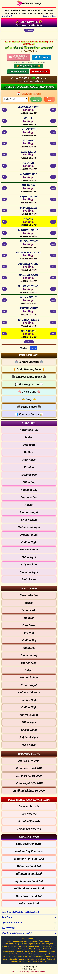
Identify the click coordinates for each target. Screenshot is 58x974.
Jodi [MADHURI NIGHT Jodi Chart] (4, 233)
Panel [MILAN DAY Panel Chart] (53, 188)
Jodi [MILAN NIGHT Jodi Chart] (4, 300)
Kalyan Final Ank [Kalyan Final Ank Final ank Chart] (29, 903)
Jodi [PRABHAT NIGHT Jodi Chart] (4, 266)
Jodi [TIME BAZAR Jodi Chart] (4, 154)
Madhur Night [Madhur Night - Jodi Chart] (29, 542)
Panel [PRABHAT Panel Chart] (53, 166)
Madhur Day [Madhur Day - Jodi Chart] (29, 474)
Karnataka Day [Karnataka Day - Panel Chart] (29, 595)
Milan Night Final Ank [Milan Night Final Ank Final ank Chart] (29, 873)
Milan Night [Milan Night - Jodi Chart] (29, 557)
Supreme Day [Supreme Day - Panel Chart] (29, 662)
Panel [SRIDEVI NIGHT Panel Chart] (53, 244)
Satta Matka (42, 961)
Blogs (29, 399)
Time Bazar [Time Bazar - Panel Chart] (29, 625)
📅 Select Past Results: (29, 93)
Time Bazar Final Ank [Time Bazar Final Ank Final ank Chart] (29, 843)
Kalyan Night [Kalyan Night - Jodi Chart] (29, 564)
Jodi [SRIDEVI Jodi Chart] (4, 121)
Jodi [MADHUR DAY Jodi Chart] (4, 177)
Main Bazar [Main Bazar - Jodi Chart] (29, 579)
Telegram (41, 57)
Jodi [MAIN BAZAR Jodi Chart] (4, 334)
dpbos (47, 941)
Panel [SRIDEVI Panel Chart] (53, 121)
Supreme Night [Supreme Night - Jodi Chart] (29, 549)
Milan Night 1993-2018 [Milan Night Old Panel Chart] (29, 783)
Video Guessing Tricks (29, 376)
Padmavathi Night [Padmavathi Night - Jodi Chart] (29, 527)
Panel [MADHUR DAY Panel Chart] (53, 177)
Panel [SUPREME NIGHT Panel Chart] (53, 289)
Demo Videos (29, 406)
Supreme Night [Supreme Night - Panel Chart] (29, 715)
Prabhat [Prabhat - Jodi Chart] (29, 467)
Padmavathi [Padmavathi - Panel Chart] (29, 610)
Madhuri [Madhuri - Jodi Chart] (29, 452)
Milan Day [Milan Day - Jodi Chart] (29, 482)
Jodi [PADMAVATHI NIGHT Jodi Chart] (4, 255)
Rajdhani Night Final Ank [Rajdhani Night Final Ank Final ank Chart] (29, 888)
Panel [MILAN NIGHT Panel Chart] (53, 300)
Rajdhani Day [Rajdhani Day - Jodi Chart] (29, 489)
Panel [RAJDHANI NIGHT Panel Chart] (53, 322)
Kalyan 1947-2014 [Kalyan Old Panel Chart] (29, 760)
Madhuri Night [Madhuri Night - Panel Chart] (29, 677)
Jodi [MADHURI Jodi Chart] (4, 143)
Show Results (36, 99)
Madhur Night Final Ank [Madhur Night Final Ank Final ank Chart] (29, 858)
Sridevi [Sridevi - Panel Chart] (29, 602)
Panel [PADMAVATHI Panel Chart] (53, 132)
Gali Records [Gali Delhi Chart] (29, 814)
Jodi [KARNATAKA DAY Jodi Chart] (4, 110)
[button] (29, 355)
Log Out (33, 348)
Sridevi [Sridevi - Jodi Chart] (29, 437)
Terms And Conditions (38, 972)
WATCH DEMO (39, 71)
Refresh (29, 30)
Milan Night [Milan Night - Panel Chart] (29, 722)
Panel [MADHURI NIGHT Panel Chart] (53, 233)
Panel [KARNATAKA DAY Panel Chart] (53, 110)
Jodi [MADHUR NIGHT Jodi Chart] (4, 278)
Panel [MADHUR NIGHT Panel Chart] (53, 278)
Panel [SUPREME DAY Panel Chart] (53, 210)
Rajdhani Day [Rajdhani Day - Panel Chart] (29, 655)
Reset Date (49, 99)
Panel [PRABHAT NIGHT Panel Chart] (53, 266)
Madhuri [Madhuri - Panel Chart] (29, 617)
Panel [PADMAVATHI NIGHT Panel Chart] (53, 255)
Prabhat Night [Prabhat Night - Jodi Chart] (29, 534)
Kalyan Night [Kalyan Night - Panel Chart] (29, 730)
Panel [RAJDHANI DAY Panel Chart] (53, 199)
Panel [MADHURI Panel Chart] (53, 143)
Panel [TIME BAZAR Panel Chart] (53, 154)
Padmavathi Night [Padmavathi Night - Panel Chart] (29, 692)
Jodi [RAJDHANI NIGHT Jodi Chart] (4, 322)
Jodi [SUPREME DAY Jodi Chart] (4, 210)
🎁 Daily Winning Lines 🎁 (28, 66)
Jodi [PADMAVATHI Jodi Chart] (4, 132)
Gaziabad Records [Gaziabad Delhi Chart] (29, 821)
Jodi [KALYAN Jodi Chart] (4, 222)
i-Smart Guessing (29, 361)
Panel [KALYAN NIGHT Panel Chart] (53, 311)
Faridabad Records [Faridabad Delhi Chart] (29, 829)
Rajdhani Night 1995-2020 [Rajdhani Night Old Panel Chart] (29, 790)
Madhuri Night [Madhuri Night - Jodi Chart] (29, 512)
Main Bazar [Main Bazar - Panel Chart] (29, 745)
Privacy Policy (24, 972)
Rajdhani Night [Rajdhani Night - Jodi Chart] (29, 572)
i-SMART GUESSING (18, 71)
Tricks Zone (29, 391)
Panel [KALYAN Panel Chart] (53, 222)
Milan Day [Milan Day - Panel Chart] (29, 647)
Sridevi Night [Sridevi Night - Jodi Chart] (29, 519)
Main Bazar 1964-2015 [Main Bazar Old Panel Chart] (29, 768)
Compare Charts (29, 414)
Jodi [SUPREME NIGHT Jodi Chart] (4, 289)
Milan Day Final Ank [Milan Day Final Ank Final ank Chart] (29, 866)
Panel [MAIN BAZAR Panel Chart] (53, 334)
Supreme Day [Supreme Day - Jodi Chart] (29, 497)
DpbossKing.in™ (31, 967)
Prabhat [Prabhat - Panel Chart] (29, 632)
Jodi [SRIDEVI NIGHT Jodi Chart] (4, 244)
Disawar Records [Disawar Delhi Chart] (29, 806)
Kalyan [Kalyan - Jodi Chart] (29, 504)
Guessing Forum (29, 384)
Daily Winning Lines (29, 369)
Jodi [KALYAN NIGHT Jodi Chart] (4, 311)
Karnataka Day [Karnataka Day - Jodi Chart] (29, 430)
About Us (15, 972)
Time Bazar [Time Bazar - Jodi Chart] (29, 460)
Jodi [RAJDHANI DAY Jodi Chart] (4, 199)
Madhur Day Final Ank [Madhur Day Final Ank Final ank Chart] (29, 851)
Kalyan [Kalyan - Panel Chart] (29, 670)
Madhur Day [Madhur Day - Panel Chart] (29, 640)
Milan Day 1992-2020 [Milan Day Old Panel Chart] (29, 775)
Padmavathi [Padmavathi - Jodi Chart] (29, 445)
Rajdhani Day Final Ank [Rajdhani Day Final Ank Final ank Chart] (29, 881)
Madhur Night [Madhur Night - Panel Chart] (29, 707)
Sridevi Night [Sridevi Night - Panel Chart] (29, 685)
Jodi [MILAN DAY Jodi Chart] (4, 188)
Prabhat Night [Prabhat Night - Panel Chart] (29, 700)
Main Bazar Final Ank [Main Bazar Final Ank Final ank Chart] (29, 896)
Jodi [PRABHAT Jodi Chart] (4, 166)
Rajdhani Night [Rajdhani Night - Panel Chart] (29, 737)
